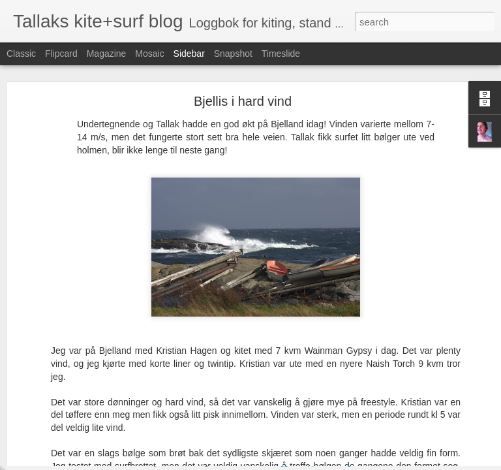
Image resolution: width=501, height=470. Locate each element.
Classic (21, 53)
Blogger (282, 463)
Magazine (107, 53)
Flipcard (61, 53)
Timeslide (281, 53)
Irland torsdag (56, 432)
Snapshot (233, 53)
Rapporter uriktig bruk (332, 463)
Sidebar (189, 53)
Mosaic (149, 53)
